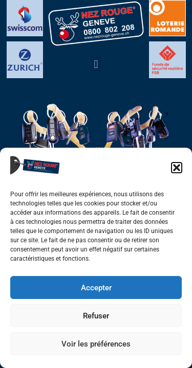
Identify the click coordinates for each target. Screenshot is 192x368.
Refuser (96, 315)
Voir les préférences (96, 344)
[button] (177, 168)
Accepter (96, 287)
